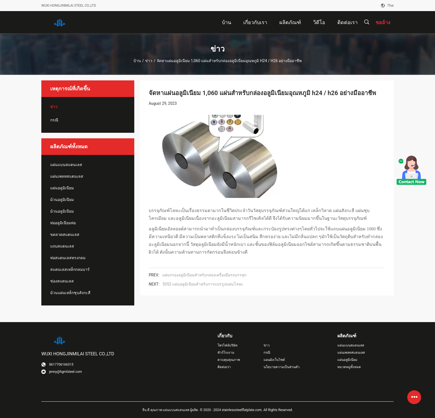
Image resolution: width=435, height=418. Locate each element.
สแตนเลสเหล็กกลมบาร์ (70, 269)
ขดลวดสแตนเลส (64, 234)
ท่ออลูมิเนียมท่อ (63, 223)
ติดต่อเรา (224, 367)
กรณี (54, 120)
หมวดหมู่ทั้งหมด (349, 367)
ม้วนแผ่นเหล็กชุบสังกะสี (70, 292)
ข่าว (148, 60)
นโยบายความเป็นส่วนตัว (282, 367)
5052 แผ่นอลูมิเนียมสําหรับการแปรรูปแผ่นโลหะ (203, 284)
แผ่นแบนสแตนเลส (66, 164)
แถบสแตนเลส (62, 246)
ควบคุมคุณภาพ (229, 360)
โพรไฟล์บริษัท (227, 345)
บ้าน (137, 60)
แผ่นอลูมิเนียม (62, 188)
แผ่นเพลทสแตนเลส (66, 176)
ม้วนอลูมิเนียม (62, 199)
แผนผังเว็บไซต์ (274, 360)
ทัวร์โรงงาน (226, 353)
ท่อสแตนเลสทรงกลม (67, 258)
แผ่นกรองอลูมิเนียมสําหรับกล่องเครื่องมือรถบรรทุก (204, 275)
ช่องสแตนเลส (62, 281)
